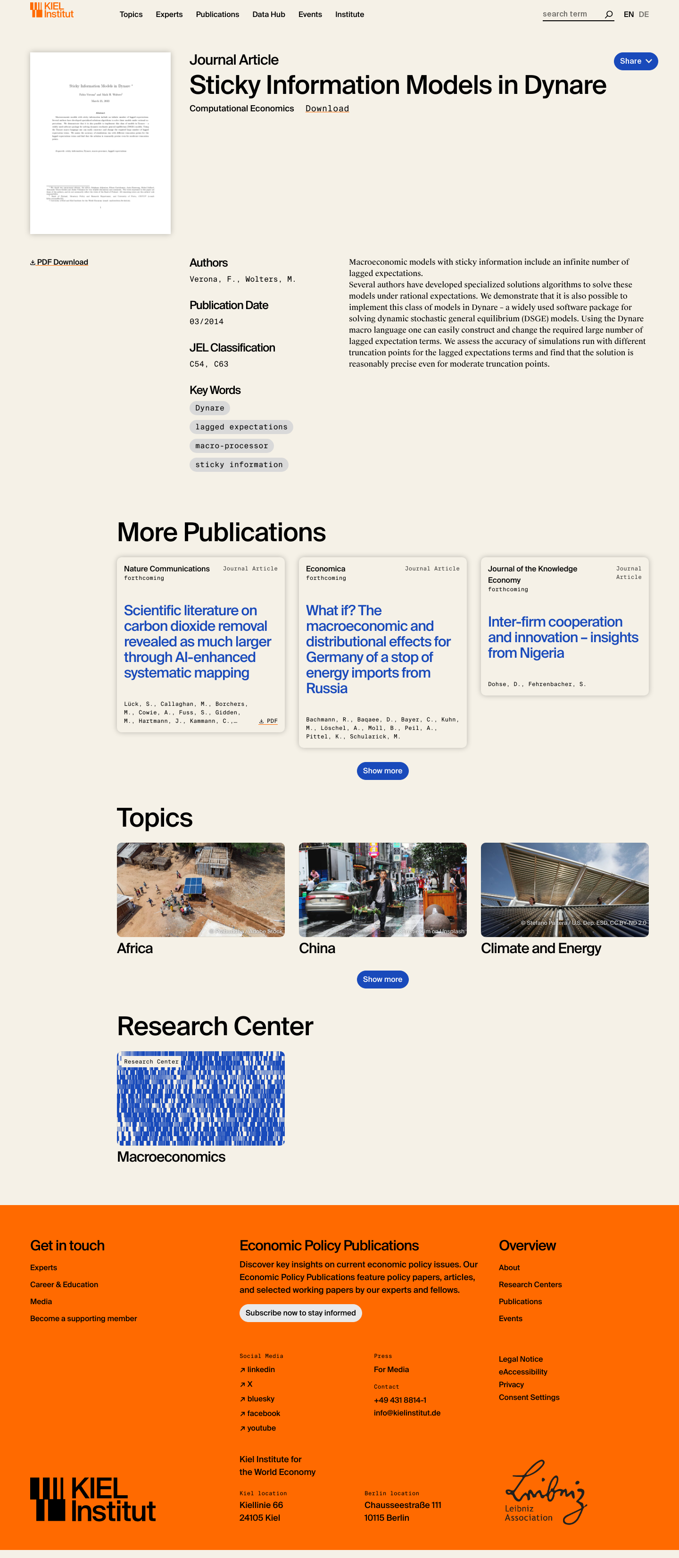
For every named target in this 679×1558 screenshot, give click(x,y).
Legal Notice (523, 1367)
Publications (531, 1308)
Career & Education (81, 1291)
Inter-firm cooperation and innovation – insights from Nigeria (563, 645)
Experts (50, 1274)
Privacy (513, 1392)
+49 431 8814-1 (403, 1408)
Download (327, 116)
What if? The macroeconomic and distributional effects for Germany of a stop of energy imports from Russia (378, 658)
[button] (131, 23)
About (514, 1274)
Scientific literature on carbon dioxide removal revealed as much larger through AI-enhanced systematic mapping (197, 650)
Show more (382, 779)
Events (516, 1325)
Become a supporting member (110, 1325)
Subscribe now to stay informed (301, 1321)
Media (46, 1308)
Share (631, 69)
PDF (268, 729)
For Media (394, 1377)
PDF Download (59, 270)
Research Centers (546, 1291)
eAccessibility (526, 1379)
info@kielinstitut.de (411, 1420)
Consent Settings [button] (533, 1405)
